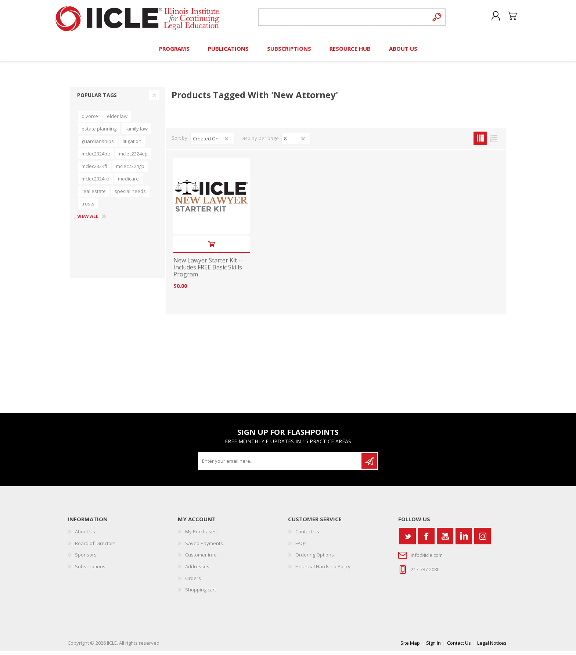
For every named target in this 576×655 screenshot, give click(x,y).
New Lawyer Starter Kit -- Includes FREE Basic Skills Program (208, 271)
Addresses (197, 570)
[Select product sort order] (212, 142)
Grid (480, 142)
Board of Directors (95, 547)
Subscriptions (90, 570)
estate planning (99, 132)
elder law (117, 120)
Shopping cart (509, 18)
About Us (85, 535)
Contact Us (307, 535)
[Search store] (343, 19)
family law (136, 132)
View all (87, 220)
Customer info (201, 558)
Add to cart (211, 247)
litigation (132, 145)
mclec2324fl (94, 170)
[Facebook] (426, 539)
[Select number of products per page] (296, 142)
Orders (193, 582)
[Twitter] (407, 539)
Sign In (433, 646)
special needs (130, 195)
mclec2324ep (133, 157)
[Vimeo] (464, 539)
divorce (90, 120)
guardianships (98, 145)
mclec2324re (95, 182)
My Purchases (201, 535)
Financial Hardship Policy (322, 570)
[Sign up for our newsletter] (280, 464)
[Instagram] (482, 539)
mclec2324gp (130, 170)
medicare (128, 182)
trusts (88, 207)
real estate (94, 195)
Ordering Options (314, 558)
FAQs (301, 547)
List (494, 142)
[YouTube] (445, 539)
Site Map (410, 646)
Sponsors (86, 558)
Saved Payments (204, 547)
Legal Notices (492, 646)
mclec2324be (96, 157)
